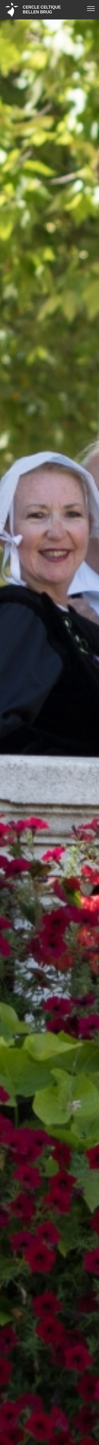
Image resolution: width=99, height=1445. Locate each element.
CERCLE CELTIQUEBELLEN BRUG (42, 9)
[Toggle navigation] (91, 8)
